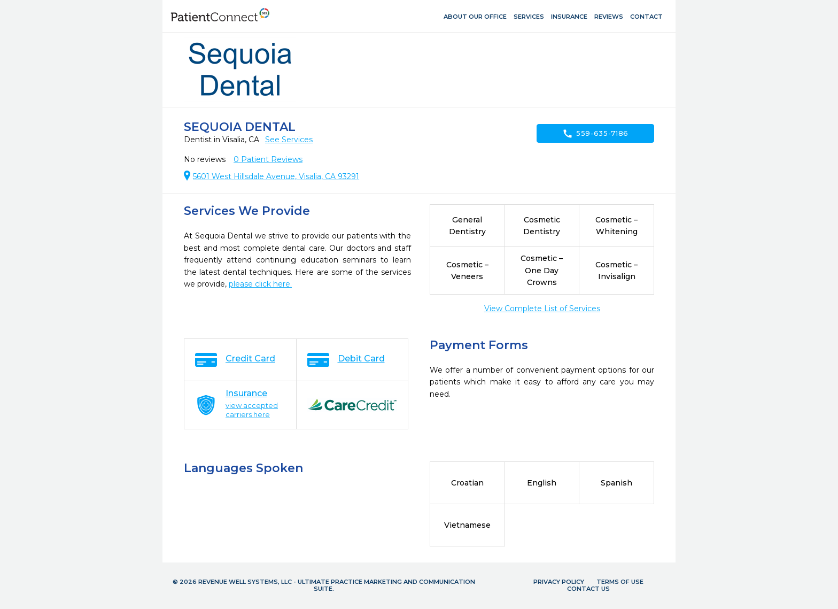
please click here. (260, 284)
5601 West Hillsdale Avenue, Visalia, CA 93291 (276, 176)
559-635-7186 (595, 133)
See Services (289, 139)
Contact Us (588, 588)
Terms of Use (619, 581)
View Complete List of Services (542, 308)
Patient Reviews (268, 159)
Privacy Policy (558, 581)
